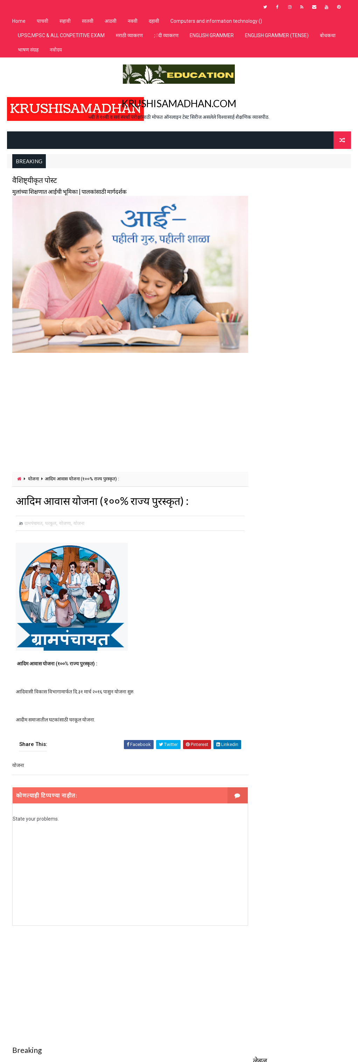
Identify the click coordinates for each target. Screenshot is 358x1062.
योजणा (65, 515)
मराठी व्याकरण (129, 35)
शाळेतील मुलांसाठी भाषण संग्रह (278, 227)
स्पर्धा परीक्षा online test (278, 374)
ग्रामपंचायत (33, 515)
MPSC (262, 190)
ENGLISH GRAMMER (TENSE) (277, 35)
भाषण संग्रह (28, 50)
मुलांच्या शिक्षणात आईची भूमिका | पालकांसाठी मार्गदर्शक (69, 191)
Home (19, 21)
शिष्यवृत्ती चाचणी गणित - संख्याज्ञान (282, 276)
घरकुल (50, 515)
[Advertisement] (124, 404)
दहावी (154, 21)
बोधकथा (328, 35)
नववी (133, 21)
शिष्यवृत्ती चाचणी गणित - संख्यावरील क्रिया (286, 288)
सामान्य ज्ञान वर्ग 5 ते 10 (273, 362)
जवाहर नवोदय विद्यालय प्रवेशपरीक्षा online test (294, 202)
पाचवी (42, 21)
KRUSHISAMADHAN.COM (178, 103)
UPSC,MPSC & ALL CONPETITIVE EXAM (61, 35)
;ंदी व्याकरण (166, 35)
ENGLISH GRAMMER (212, 35)
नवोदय (56, 50)
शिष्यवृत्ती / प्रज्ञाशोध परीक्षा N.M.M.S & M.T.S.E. (294, 239)
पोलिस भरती (265, 215)
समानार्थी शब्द (266, 350)
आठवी (111, 21)
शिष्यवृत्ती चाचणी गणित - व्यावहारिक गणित (287, 264)
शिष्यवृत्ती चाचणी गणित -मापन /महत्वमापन (287, 325)
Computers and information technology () (216, 21)
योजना (33, 470)
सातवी (87, 21)
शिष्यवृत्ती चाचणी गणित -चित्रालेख (280, 301)
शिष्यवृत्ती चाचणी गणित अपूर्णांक (279, 337)
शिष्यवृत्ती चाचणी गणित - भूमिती (280, 251)
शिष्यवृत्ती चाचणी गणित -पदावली (280, 313)
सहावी (65, 21)
